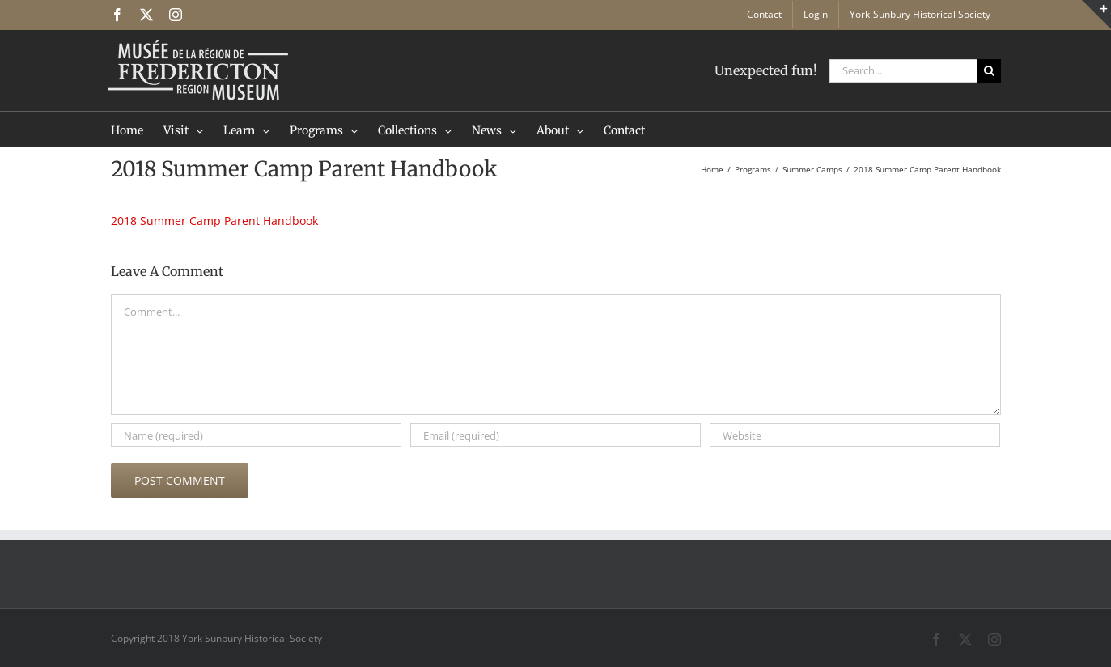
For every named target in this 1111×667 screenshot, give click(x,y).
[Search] (989, 71)
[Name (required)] (256, 435)
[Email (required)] (555, 435)
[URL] (855, 435)
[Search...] (903, 71)
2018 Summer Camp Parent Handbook (214, 220)
